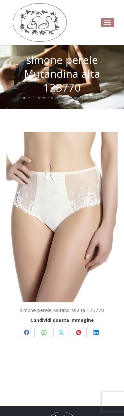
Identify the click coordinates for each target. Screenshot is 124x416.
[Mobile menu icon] (107, 22)
